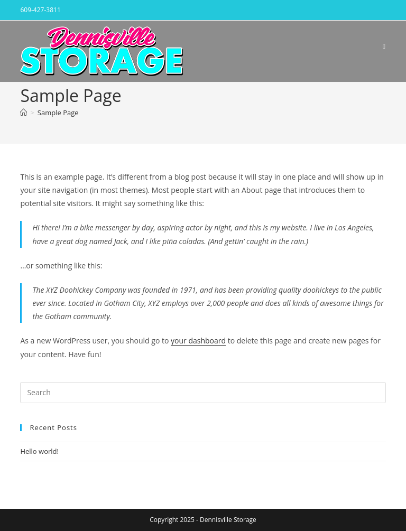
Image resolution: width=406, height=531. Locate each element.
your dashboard (198, 341)
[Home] (23, 112)
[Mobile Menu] (384, 46)
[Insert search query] (202, 392)
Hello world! (39, 451)
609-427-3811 (40, 9)
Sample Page (58, 112)
